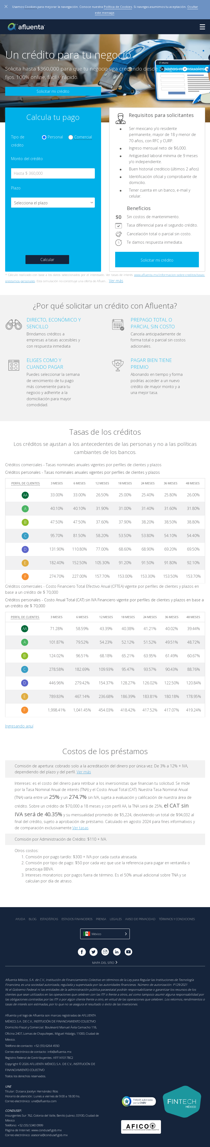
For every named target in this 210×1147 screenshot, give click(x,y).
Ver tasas (80, 827)
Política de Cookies (118, 7)
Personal (55, 136)
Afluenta (27, 26)
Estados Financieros (77, 919)
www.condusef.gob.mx (46, 1130)
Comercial (83, 136)
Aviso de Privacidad (140, 919)
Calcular (47, 259)
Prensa (101, 919)
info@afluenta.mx (59, 1052)
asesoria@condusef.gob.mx (49, 1135)
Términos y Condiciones (177, 919)
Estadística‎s (49, 919)
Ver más (116, 280)
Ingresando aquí (19, 726)
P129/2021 (180, 985)
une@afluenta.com (44, 1101)
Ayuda (20, 919)
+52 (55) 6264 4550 (46, 1046)
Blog (33, 919)
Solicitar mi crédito (53, 91)
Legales (116, 919)
